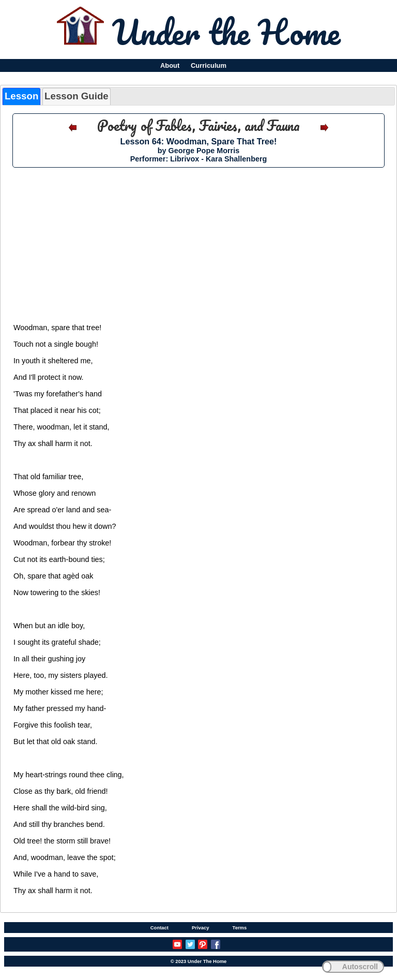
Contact (159, 927)
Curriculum (208, 65)
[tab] (21, 96)
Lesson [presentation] (21, 96)
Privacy (200, 927)
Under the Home (226, 31)
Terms (240, 927)
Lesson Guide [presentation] (76, 96)
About (169, 65)
